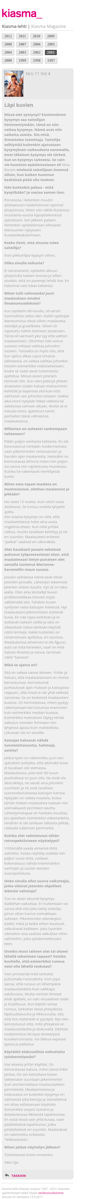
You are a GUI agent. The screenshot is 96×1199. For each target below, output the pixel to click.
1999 (22, 60)
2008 (8, 44)
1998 (37, 60)
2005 (51, 44)
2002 (37, 52)
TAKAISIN (18, 1175)
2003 (22, 52)
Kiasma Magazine (48, 26)
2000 (8, 60)
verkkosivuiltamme (51, 1193)
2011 (22, 36)
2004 (8, 52)
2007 (22, 44)
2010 (36, 36)
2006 (37, 44)
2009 (51, 36)
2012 (8, 36)
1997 (51, 60)
